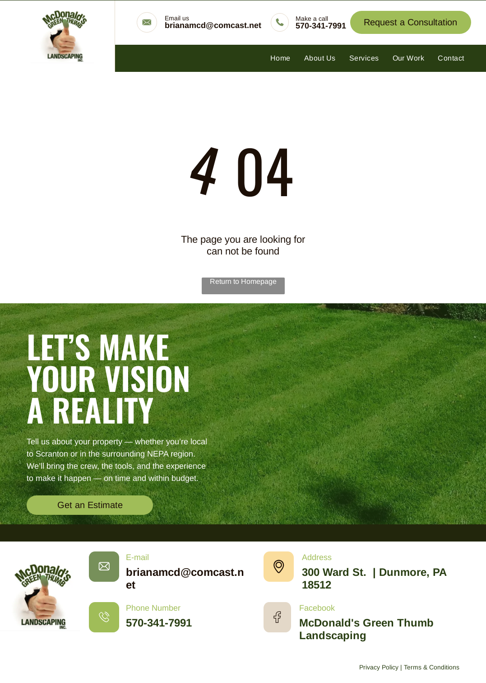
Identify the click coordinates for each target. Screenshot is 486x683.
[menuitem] (280, 58)
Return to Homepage (243, 281)
